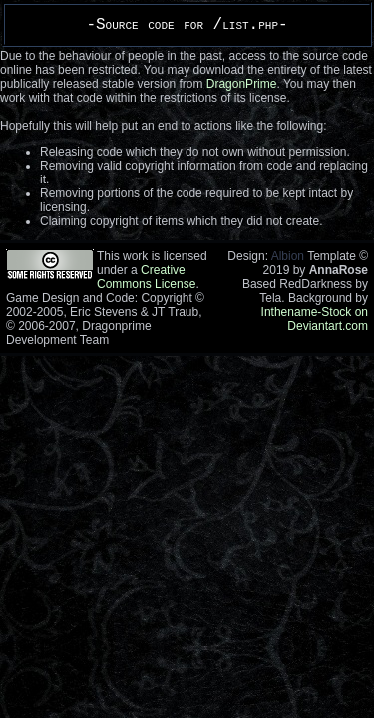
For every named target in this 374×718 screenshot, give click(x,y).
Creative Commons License (146, 277)
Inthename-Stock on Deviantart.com (314, 319)
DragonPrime (241, 84)
